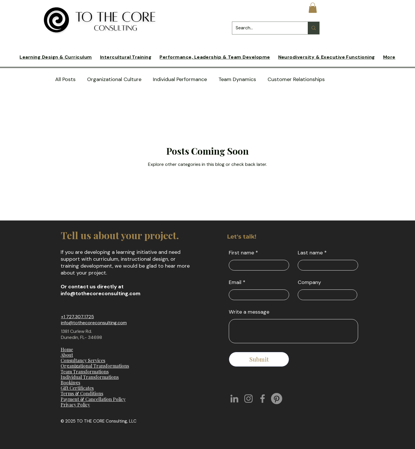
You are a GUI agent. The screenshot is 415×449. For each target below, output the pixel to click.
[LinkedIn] (234, 398)
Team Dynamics (237, 79)
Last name (310, 252)
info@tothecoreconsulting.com (101, 293)
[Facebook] (262, 398)
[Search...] (266, 28)
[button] (312, 8)
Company (309, 282)
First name (241, 252)
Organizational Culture (114, 79)
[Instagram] (248, 398)
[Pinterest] (276, 398)
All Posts (65, 79)
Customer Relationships (296, 79)
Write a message (249, 311)
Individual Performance (180, 79)
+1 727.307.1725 (77, 317)
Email (235, 282)
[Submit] (259, 359)
